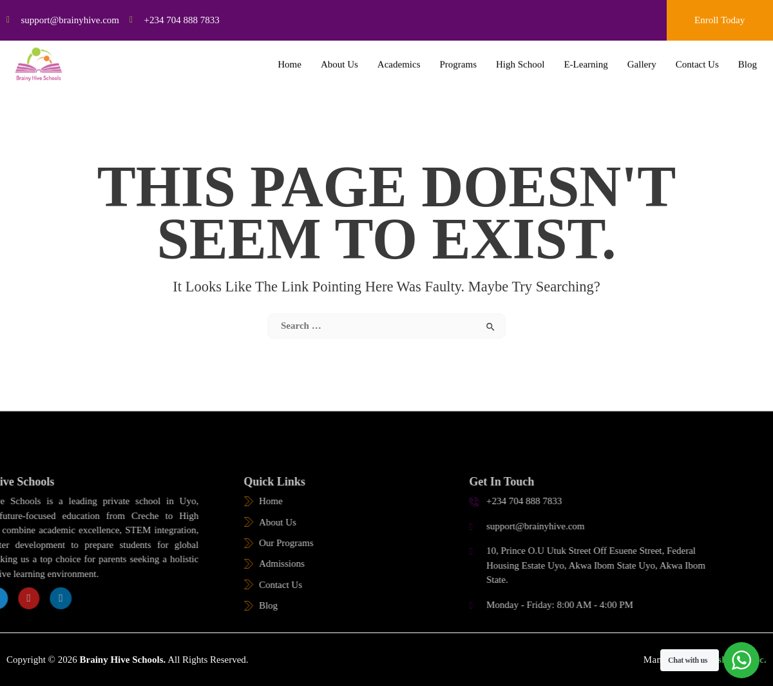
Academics (399, 58)
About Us (339, 58)
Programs (458, 58)
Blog (747, 58)
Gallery (641, 58)
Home (289, 58)
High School (520, 58)
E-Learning (585, 58)
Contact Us (697, 58)
